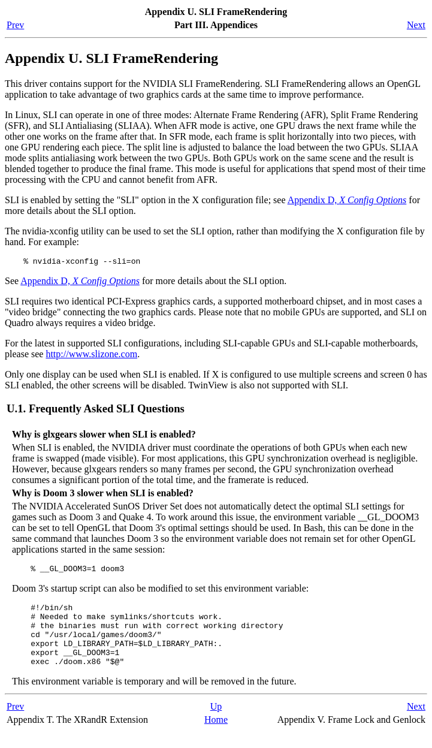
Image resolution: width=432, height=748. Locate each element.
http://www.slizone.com (91, 356)
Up (216, 722)
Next (416, 25)
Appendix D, (347, 200)
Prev (15, 25)
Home (216, 736)
